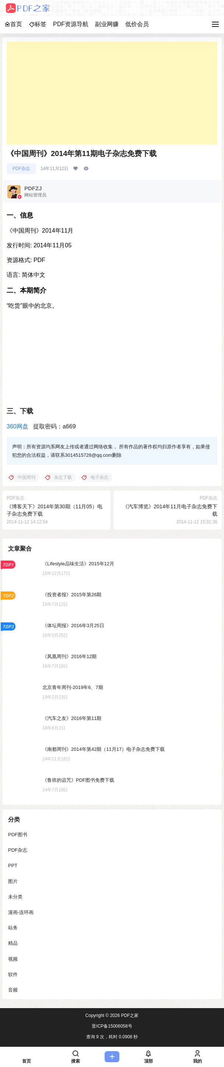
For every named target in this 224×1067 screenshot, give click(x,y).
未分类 (15, 897)
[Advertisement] (112, 93)
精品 (13, 943)
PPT (12, 865)
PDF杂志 (21, 168)
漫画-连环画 (21, 912)
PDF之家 (129, 1015)
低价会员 (137, 24)
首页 (13, 24)
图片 (13, 881)
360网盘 (17, 426)
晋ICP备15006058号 (112, 1026)
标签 (37, 24)
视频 (13, 959)
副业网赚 (107, 24)
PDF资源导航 (70, 24)
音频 (13, 990)
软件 (13, 974)
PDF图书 (17, 834)
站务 (13, 927)
